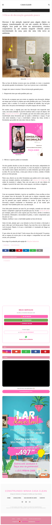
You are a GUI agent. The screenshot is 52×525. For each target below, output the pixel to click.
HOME (8, 498)
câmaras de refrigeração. (40, 180)
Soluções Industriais (32, 241)
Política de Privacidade (35, 518)
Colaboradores (13, 10)
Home (13, 518)
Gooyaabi (37, 521)
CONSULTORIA (17, 498)
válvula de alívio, (44, 210)
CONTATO (42, 498)
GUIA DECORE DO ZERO (30, 498)
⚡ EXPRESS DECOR (26, 323)
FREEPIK (28, 79)
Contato (25, 518)
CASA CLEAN (26, 5)
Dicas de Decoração (15, 245)
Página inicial (6, 10)
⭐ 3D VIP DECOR (26, 316)
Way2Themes (25, 521)
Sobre (18, 518)
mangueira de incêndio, (12, 114)
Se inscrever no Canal (26, 391)
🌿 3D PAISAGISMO (26, 320)
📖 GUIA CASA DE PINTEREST (26, 332)
